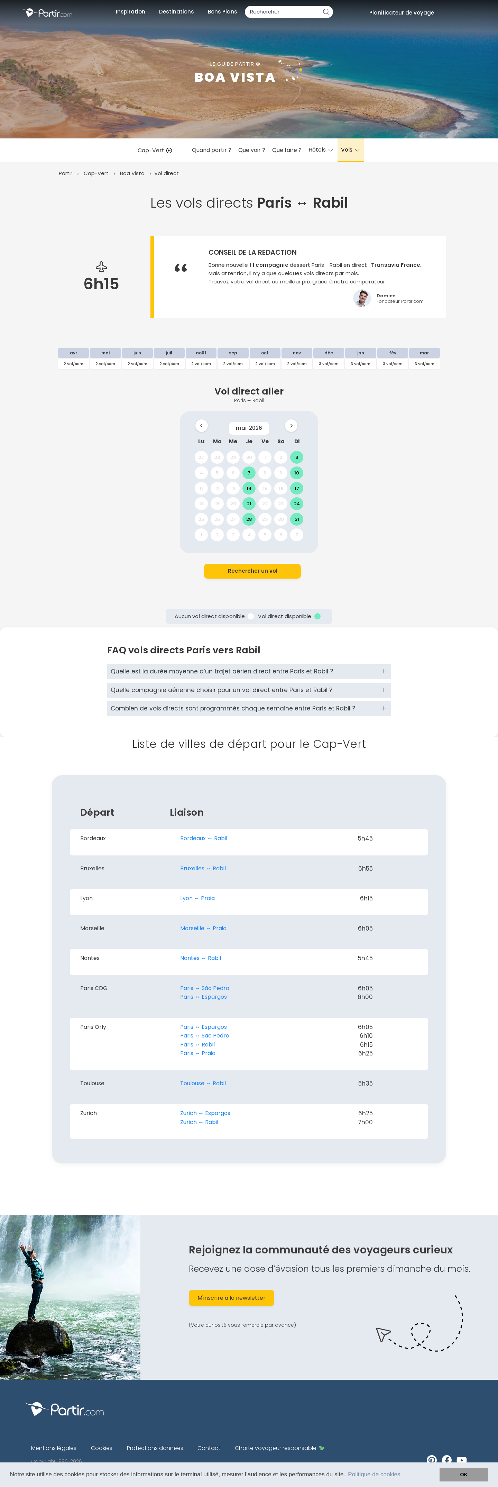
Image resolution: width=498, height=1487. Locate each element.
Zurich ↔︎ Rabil (199, 1122)
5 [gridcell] (217, 472)
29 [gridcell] (233, 457)
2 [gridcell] (280, 457)
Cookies (101, 1448)
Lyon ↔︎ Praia (197, 898)
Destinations (176, 11)
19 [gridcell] (217, 503)
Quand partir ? (211, 150)
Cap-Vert (156, 150)
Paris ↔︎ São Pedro (204, 988)
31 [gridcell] (297, 519)
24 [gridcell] (297, 503)
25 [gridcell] (201, 519)
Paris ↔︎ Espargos (203, 997)
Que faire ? (287, 150)
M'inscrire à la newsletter (231, 1298)
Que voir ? (251, 150)
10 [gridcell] (296, 472)
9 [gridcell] (280, 472)
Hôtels (321, 150)
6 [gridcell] (233, 472)
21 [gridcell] (249, 503)
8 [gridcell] (265, 472)
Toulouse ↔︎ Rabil (203, 1083)
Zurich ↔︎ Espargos (205, 1113)
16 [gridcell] (281, 488)
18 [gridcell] (201, 503)
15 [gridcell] (265, 488)
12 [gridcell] (217, 488)
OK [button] (464, 1474)
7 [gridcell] (249, 472)
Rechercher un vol (252, 570)
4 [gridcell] (201, 472)
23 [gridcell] (281, 503)
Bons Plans (222, 11)
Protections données (155, 1448)
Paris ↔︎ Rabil (197, 1045)
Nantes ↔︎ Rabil (200, 958)
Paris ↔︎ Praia (197, 1053)
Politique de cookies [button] (374, 1474)
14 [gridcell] (249, 488)
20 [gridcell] (233, 503)
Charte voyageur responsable (279, 1448)
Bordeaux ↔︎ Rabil (203, 838)
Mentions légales (53, 1448)
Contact (208, 1448)
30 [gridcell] (249, 457)
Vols (351, 150)
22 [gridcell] (265, 503)
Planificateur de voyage (401, 12)
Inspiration (130, 11)
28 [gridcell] (217, 457)
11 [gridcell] (201, 488)
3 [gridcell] (296, 457)
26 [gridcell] (217, 519)
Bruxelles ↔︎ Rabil (203, 868)
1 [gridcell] (265, 457)
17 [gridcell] (297, 488)
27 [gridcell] (201, 457)
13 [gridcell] (233, 488)
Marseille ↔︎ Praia (203, 928)
